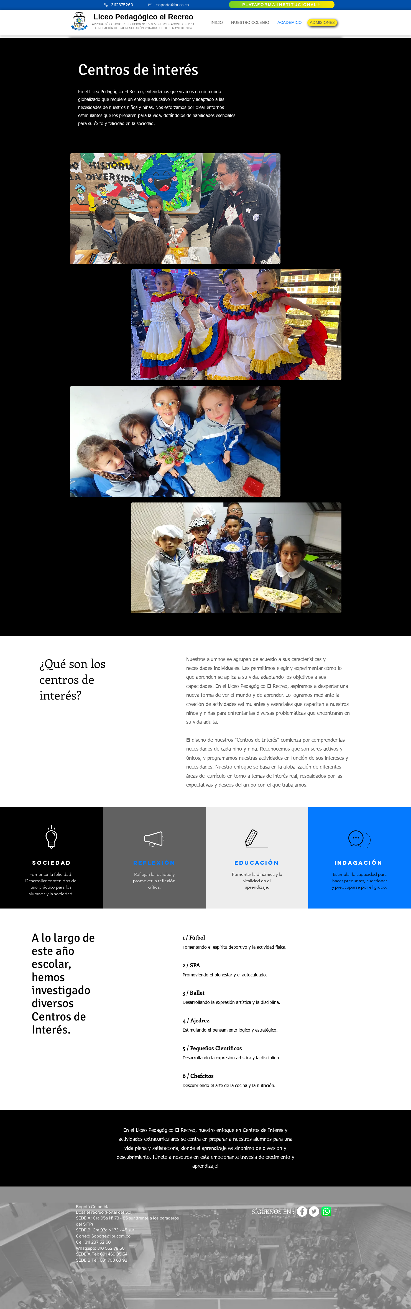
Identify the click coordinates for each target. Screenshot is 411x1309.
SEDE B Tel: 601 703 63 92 (101, 1260)
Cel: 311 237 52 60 (93, 1242)
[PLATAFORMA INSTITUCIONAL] (282, 4)
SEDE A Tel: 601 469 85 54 (102, 1254)
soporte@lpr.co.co (172, 4)
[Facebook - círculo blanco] (302, 1211)
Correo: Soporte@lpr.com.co (103, 1236)
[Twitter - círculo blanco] (314, 1211)
